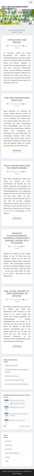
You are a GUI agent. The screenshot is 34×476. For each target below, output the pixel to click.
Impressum (8, 445)
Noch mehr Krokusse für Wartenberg (17, 166)
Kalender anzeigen (25, 426)
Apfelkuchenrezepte (11, 365)
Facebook (8, 441)
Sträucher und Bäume (17, 41)
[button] (5, 426)
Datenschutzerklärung (12, 453)
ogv (26, 46)
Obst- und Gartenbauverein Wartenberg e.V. (14, 7)
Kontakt (7, 457)
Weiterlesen (17, 150)
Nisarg (19, 473)
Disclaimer (8, 449)
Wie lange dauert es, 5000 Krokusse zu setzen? (17, 293)
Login (7, 461)
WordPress (27, 471)
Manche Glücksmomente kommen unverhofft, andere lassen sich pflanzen (17, 238)
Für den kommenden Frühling (17, 99)
